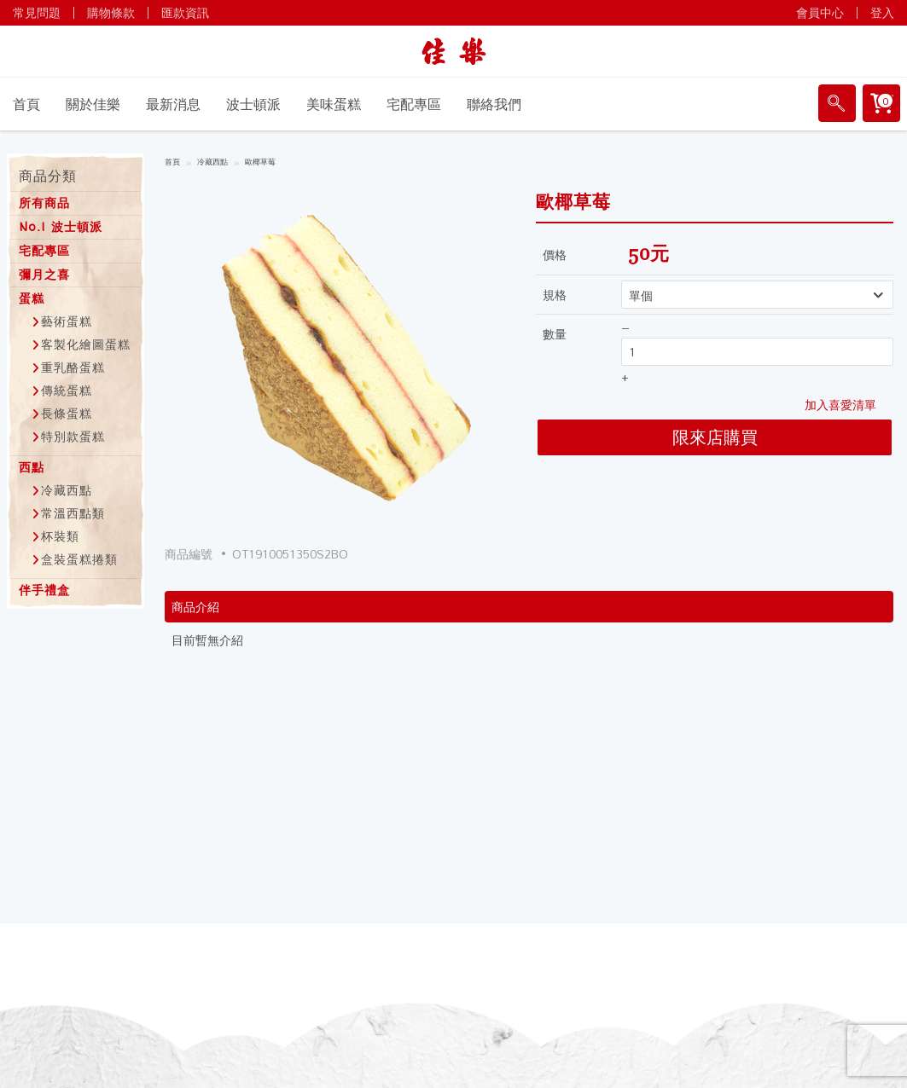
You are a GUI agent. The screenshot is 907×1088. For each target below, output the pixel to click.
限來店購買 (715, 437)
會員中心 (820, 13)
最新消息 (173, 104)
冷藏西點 (212, 162)
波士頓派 (253, 104)
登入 (882, 13)
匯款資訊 (185, 13)
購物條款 (111, 13)
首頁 (26, 104)
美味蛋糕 (333, 104)
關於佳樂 (93, 104)
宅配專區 (414, 104)
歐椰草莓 (260, 162)
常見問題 (37, 13)
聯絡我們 (494, 104)
